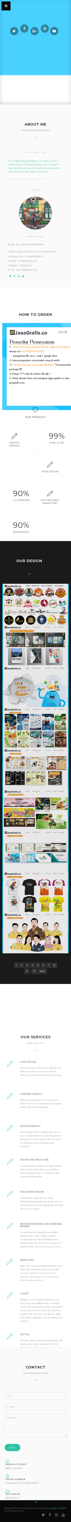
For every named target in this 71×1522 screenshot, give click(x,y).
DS (21, 1511)
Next (42, 971)
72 (34, 971)
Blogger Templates (57, 1508)
